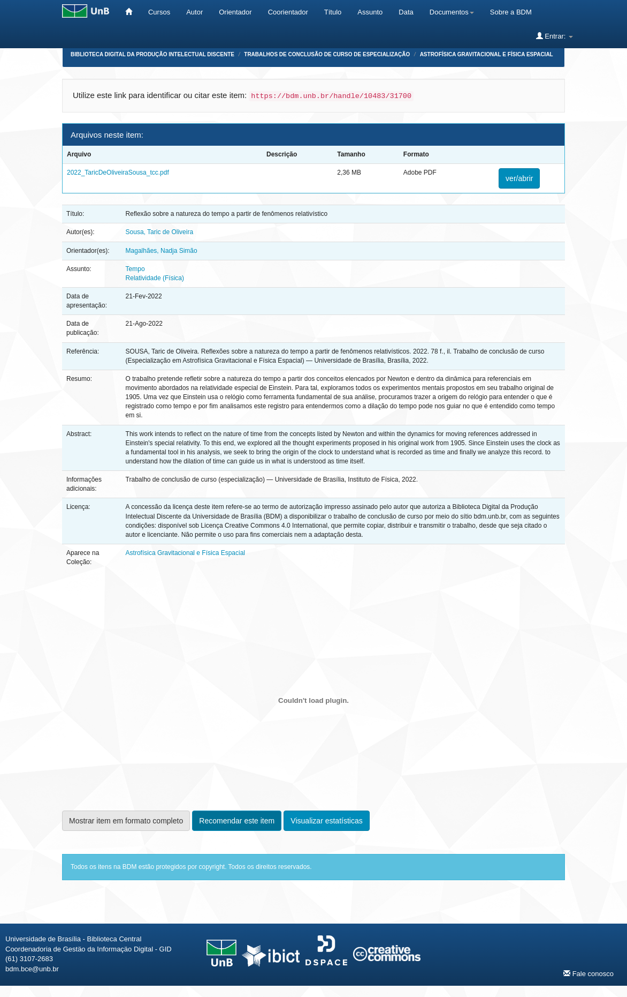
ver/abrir (519, 178)
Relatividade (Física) (155, 278)
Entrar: (554, 36)
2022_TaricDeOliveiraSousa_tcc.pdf (118, 172)
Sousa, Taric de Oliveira (160, 232)
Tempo (135, 269)
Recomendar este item (236, 820)
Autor (194, 12)
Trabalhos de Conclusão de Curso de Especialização (327, 54)
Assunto (370, 12)
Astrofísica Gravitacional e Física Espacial (486, 54)
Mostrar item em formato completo (126, 820)
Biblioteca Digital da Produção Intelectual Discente (152, 54)
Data (406, 12)
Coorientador (288, 12)
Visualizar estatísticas (326, 820)
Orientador (235, 12)
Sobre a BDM (511, 12)
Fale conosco (588, 973)
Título (333, 12)
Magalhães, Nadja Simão (161, 250)
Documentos (452, 12)
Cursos (159, 12)
